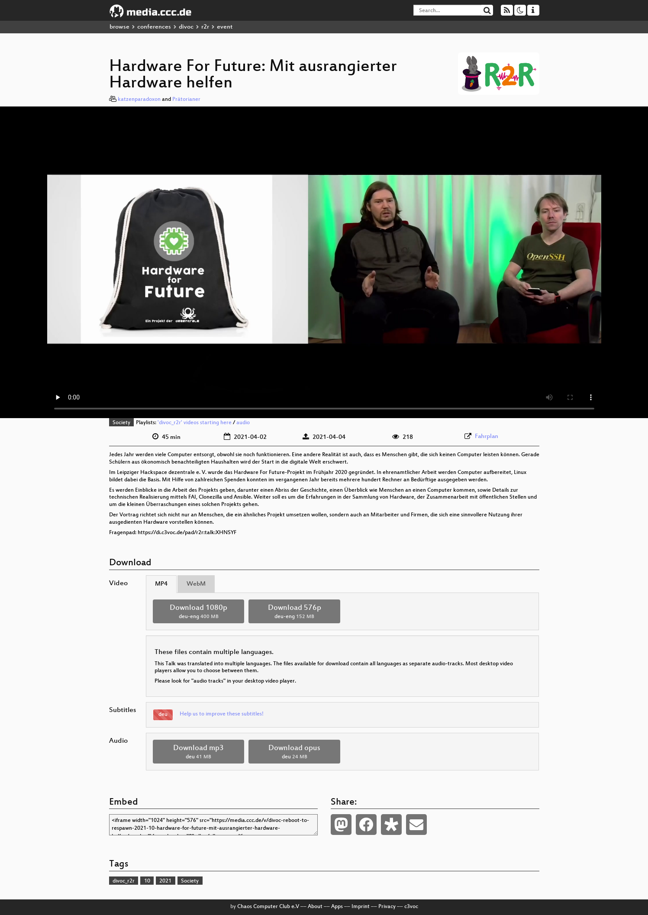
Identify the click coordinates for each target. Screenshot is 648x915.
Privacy (387, 907)
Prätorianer (186, 100)
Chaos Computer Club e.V (268, 907)
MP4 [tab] (161, 584)
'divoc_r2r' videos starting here (195, 423)
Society (121, 423)
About (315, 907)
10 (147, 881)
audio (243, 423)
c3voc (411, 907)
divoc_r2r (124, 881)
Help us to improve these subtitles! (222, 714)
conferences (154, 27)
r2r (205, 27)
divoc (186, 27)
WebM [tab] (196, 584)
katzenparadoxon (139, 100)
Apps (337, 907)
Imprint (360, 907)
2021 (165, 881)
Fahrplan (486, 436)
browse (119, 27)
